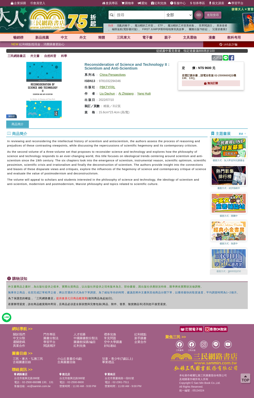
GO (198, 14)
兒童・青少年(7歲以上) (117, 358)
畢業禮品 (108, 362)
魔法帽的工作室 (144, 25)
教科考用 (234, 37)
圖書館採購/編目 (84, 342)
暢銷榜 (18, 37)
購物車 (128, 3)
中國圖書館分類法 (86, 338)
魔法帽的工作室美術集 (181, 25)
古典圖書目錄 (66, 362)
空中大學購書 (113, 342)
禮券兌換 (110, 334)
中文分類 (19, 338)
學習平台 (235, 3)
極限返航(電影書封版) (124, 29)
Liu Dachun (107, 93)
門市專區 (49, 334)
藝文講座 (216, 3)
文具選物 (190, 37)
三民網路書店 (17, 56)
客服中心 (178, 3)
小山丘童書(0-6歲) (69, 358)
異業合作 (19, 345)
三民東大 (123, 37)
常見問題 (110, 338)
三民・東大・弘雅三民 (28, 358)
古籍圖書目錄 (22, 362)
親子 (167, 37)
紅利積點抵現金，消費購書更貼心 (38, 44)
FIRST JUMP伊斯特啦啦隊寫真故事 (163, 29)
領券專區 (197, 3)
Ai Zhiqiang (126, 93)
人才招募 (80, 334)
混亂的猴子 (123, 25)
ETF (160, 25)
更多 (242, 134)
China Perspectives (113, 74)
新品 (42, 37)
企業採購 (18, 3)
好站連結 (110, 345)
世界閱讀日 (205, 25)
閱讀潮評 (49, 345)
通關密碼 (19, 342)
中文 (64, 37)
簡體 (101, 37)
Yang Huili (144, 93)
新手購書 (140, 338)
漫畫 (212, 37)
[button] (229, 273)
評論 (217, 57)
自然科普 (50, 56)
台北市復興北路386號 (27, 378)
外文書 (34, 56)
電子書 (147, 37)
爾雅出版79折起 (198, 29)
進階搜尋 (213, 15)
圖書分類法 (50, 338)
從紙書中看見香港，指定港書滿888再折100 (191, 50)
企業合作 (140, 342)
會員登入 (37, 3)
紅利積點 (140, 334)
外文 (82, 37)
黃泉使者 (222, 25)
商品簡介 (18, 124)
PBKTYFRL (107, 87)
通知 (142, 3)
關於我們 (19, 334)
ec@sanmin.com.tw (38, 386)
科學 (64, 56)
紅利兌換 (158, 3)
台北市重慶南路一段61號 (119, 378)
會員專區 (110, 3)
